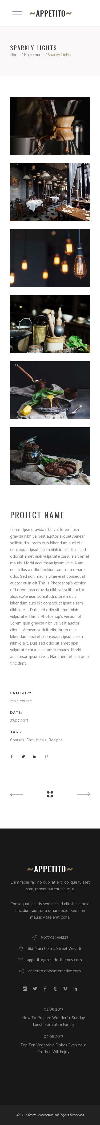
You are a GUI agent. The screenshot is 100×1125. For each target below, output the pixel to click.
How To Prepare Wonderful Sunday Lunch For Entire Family (53, 1021)
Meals (41, 740)
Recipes (55, 740)
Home (15, 55)
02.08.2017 (53, 1009)
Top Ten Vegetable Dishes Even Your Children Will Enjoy (53, 1048)
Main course (34, 55)
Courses (17, 740)
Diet (30, 740)
